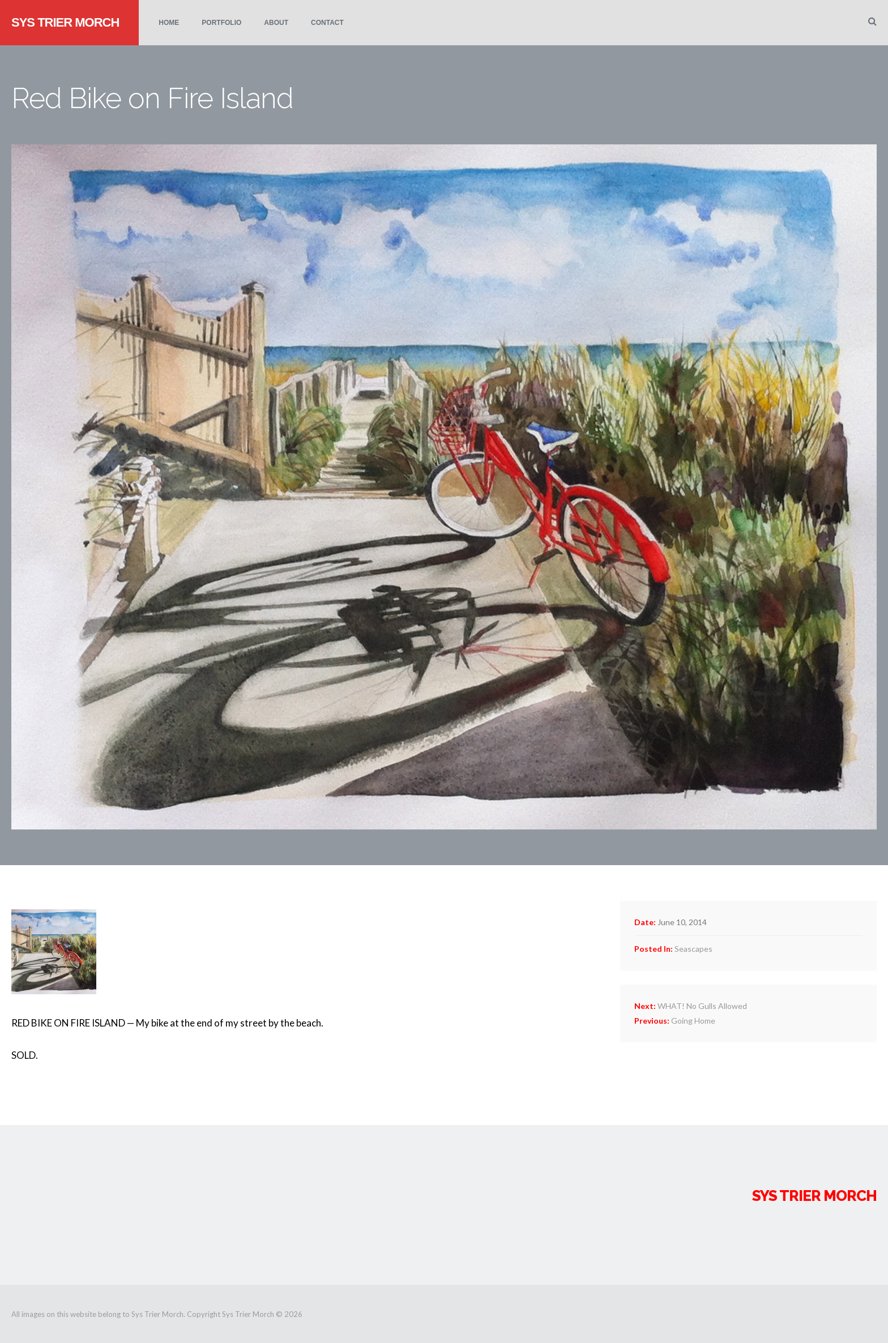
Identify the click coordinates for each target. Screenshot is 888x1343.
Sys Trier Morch (65, 22)
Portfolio (221, 23)
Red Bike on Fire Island (152, 98)
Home (169, 23)
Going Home (674, 1020)
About (276, 23)
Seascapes (693, 948)
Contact (327, 23)
